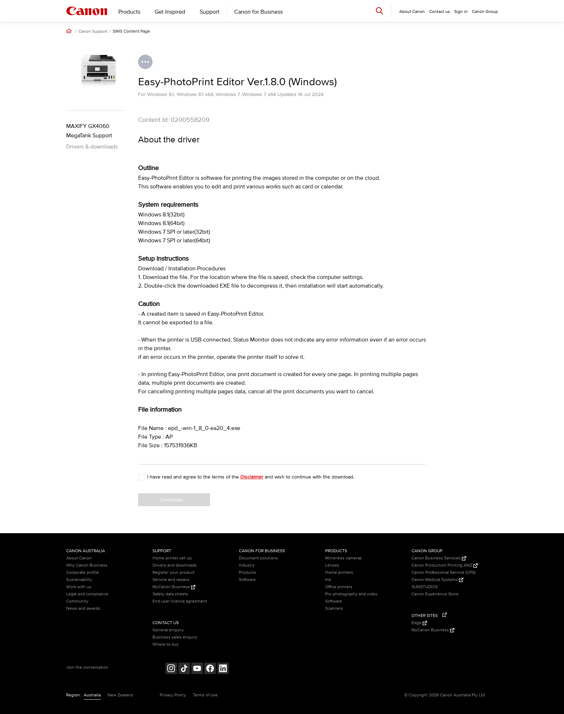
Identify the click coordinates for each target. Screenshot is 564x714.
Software (247, 579)
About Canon (79, 558)
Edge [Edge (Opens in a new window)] (419, 623)
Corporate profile (82, 572)
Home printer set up (172, 558)
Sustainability (79, 579)
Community (77, 601)
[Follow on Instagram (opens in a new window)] (171, 669)
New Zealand (120, 695)
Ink (328, 579)
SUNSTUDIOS (424, 587)
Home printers (339, 572)
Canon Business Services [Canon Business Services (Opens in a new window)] (438, 558)
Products (129, 11)
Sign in (461, 11)
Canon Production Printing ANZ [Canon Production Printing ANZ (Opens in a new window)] (444, 565)
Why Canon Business (87, 565)
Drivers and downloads (175, 565)
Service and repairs (171, 579)
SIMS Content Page (131, 31)
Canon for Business (258, 11)
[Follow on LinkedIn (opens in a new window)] (223, 669)
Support (209, 11)
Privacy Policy (173, 695)
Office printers (338, 587)
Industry (247, 565)
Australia (92, 695)
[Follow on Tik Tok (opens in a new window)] (184, 669)
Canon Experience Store (435, 594)
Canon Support (93, 31)
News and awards (83, 608)
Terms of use (205, 695)
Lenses (332, 565)
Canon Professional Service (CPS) (443, 572)
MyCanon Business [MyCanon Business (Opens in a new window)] (174, 587)
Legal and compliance (87, 594)
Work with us (78, 587)
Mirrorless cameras (343, 558)
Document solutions (258, 558)
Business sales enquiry (175, 637)
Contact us (439, 11)
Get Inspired (170, 11)
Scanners (334, 608)
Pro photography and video (351, 594)
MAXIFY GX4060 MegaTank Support (89, 131)
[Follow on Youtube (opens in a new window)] (197, 669)
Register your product (174, 572)
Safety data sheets (170, 594)
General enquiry (168, 630)
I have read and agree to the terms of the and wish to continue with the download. (250, 477)
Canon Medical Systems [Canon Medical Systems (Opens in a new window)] (437, 579)
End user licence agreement (180, 601)
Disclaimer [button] (251, 477)
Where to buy (166, 644)
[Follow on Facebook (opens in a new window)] (210, 669)
